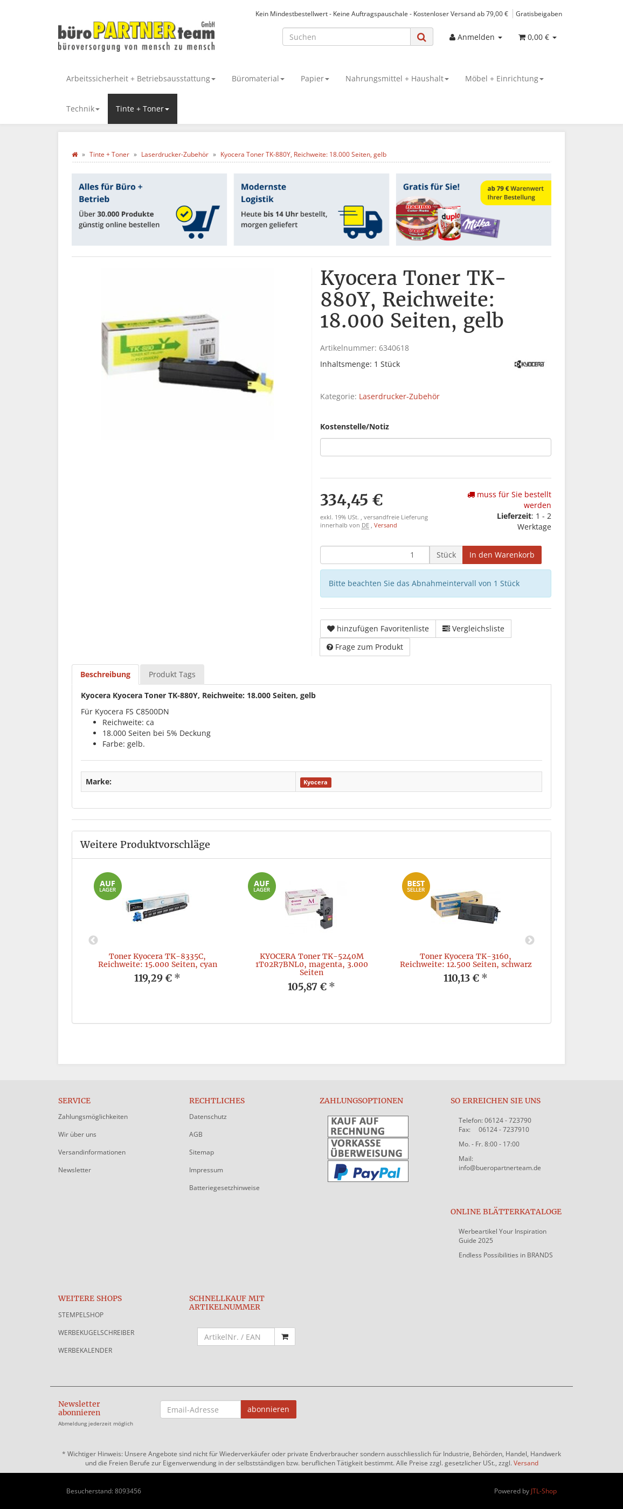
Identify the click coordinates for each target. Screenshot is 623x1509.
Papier (315, 78)
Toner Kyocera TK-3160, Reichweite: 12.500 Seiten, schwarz (466, 960)
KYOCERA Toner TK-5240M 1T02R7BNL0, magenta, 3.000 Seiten (311, 964)
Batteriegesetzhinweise (224, 1187)
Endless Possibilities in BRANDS (506, 1255)
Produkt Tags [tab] (172, 674)
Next (530, 941)
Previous (93, 941)
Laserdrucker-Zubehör (399, 396)
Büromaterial (258, 78)
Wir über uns (77, 1134)
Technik (83, 108)
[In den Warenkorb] (502, 555)
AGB (196, 1134)
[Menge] (375, 555)
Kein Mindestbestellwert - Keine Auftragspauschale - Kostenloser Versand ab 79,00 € (381, 13)
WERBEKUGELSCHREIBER (96, 1332)
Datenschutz (208, 1116)
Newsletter (74, 1169)
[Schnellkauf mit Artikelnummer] (236, 1336)
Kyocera (315, 782)
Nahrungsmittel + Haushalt (397, 78)
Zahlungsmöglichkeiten (93, 1116)
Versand (385, 525)
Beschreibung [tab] (105, 674)
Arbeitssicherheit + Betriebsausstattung (141, 78)
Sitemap (201, 1152)
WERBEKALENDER (85, 1350)
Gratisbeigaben (539, 13)
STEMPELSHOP (80, 1314)
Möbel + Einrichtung (504, 78)
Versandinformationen (92, 1152)
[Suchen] (346, 36)
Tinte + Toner (142, 108)
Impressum (206, 1169)
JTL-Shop (544, 1491)
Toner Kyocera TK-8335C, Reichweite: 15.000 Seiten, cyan (157, 960)
